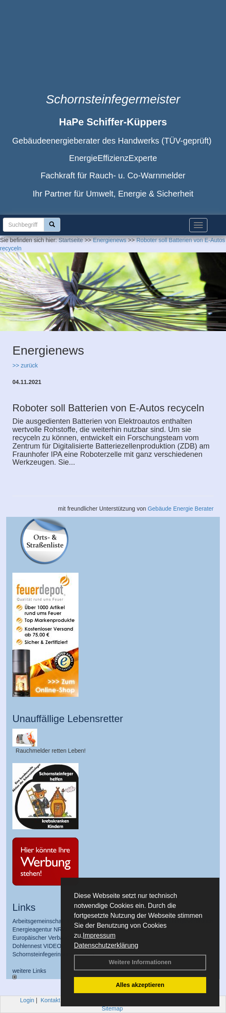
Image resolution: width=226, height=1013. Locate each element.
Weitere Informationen (140, 962)
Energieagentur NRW (39, 929)
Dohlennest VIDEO (36, 946)
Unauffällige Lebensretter (67, 718)
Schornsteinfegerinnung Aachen (53, 954)
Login (27, 1000)
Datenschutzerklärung (106, 945)
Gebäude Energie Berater (180, 508)
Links (24, 907)
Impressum (99, 935)
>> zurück (25, 365)
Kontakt (50, 1000)
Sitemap (112, 1008)
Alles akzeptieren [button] (140, 985)
